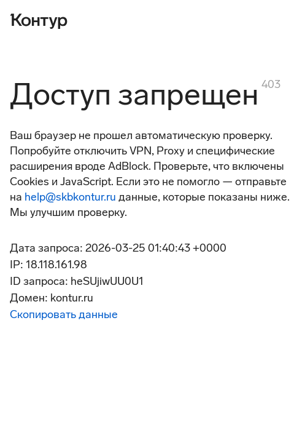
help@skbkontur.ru (70, 197)
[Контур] (39, 20)
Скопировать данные (64, 314)
